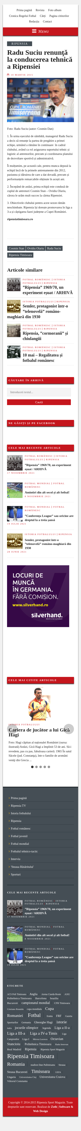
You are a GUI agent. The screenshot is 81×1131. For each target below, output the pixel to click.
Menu (40, 31)
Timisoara (40, 1071)
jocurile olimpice (26, 1028)
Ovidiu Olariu (35, 248)
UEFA (58, 1072)
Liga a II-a (62, 1028)
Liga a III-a (16, 1033)
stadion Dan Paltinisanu (43, 1064)
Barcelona (40, 998)
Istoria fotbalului (38, 301)
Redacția (34, 21)
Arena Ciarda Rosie (51, 994)
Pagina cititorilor (59, 16)
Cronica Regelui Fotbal (22, 16)
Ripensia (19, 43)
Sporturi (16, 874)
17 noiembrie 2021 (21, 473)
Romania (16, 1064)
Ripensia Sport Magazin (53, 1049)
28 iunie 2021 (17, 551)
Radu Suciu (54, 248)
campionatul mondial (36, 1003)
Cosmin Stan (16, 248)
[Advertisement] (27, 647)
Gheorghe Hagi (43, 1022)
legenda (46, 1027)
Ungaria (11, 1076)
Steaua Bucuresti (17, 1072)
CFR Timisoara (62, 1003)
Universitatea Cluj (27, 1077)
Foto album (54, 10)
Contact (47, 21)
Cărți (43, 16)
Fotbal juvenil (19, 836)
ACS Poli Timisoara (16, 994)
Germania (26, 1022)
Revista (40, 10)
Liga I (25, 1039)
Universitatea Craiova (52, 1076)
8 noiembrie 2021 (38, 496)
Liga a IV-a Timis (43, 1033)
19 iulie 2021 (16, 523)
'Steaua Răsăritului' (22, 866)
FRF (58, 1016)
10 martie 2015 (22, 75)
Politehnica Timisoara (38, 1044)
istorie (62, 1022)
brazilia (54, 998)
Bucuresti (12, 1003)
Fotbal (34, 1015)
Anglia (33, 994)
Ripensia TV (18, 805)
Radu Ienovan (61, 1044)
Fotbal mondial (38, 483)
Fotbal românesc (37, 279)
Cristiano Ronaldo (15, 1009)
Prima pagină (24, 10)
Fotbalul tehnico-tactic (24, 851)
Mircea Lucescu (40, 1039)
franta (50, 1016)
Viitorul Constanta (17, 1081)
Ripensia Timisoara (20, 255)
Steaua (61, 1064)
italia (9, 1028)
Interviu (15, 859)
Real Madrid (14, 1049)
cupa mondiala (34, 1009)
